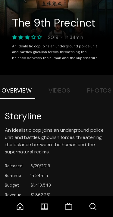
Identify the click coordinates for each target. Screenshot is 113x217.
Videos (59, 90)
